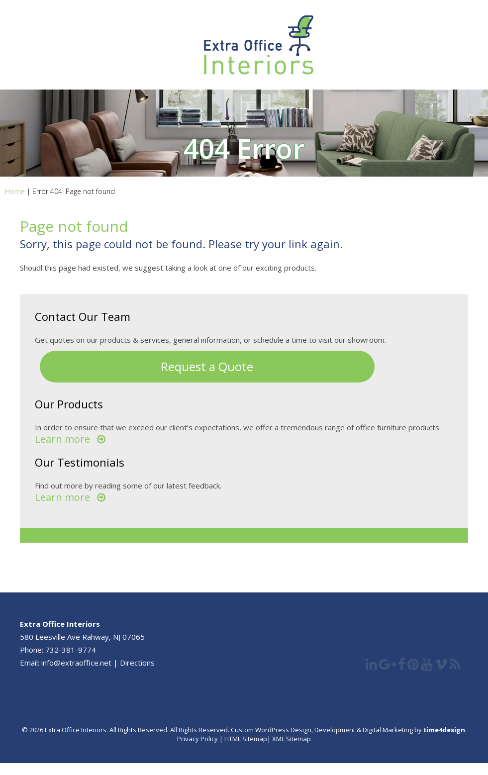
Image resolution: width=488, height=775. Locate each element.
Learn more (62, 439)
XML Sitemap (291, 738)
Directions (137, 663)
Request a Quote (207, 366)
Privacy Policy (197, 738)
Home (15, 191)
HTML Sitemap (245, 738)
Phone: (32, 650)
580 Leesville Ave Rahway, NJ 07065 (82, 637)
